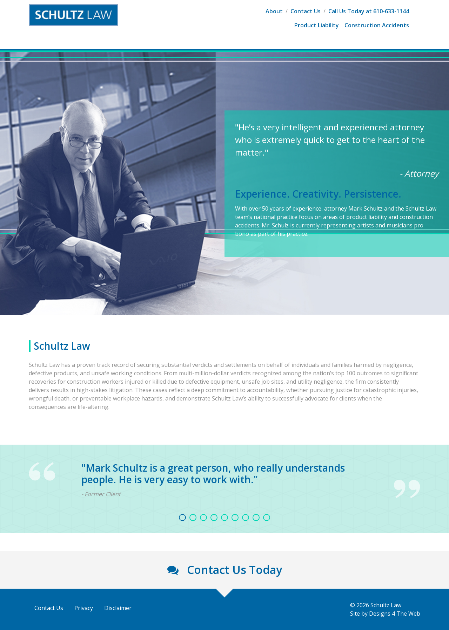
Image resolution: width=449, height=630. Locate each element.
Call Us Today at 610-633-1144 (368, 11)
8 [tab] (256, 517)
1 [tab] (182, 517)
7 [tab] (245, 517)
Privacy (83, 608)
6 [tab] (235, 517)
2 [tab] (192, 517)
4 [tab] (213, 517)
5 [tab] (224, 517)
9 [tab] (266, 517)
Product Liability (316, 25)
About (274, 11)
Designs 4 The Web (394, 613)
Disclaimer (118, 608)
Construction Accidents (376, 25)
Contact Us (305, 11)
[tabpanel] (224, 480)
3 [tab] (203, 517)
